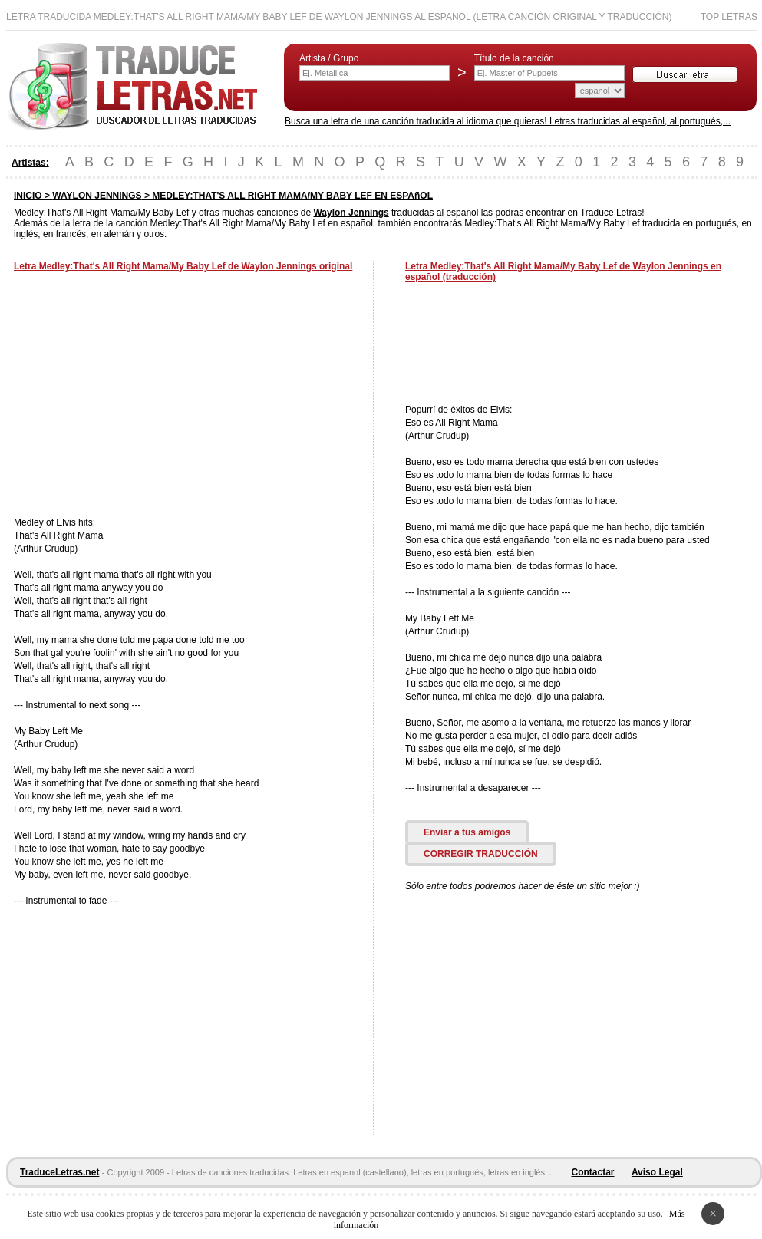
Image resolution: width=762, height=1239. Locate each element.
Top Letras (729, 17)
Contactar (593, 1172)
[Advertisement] (143, 395)
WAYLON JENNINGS (96, 195)
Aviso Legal (657, 1172)
